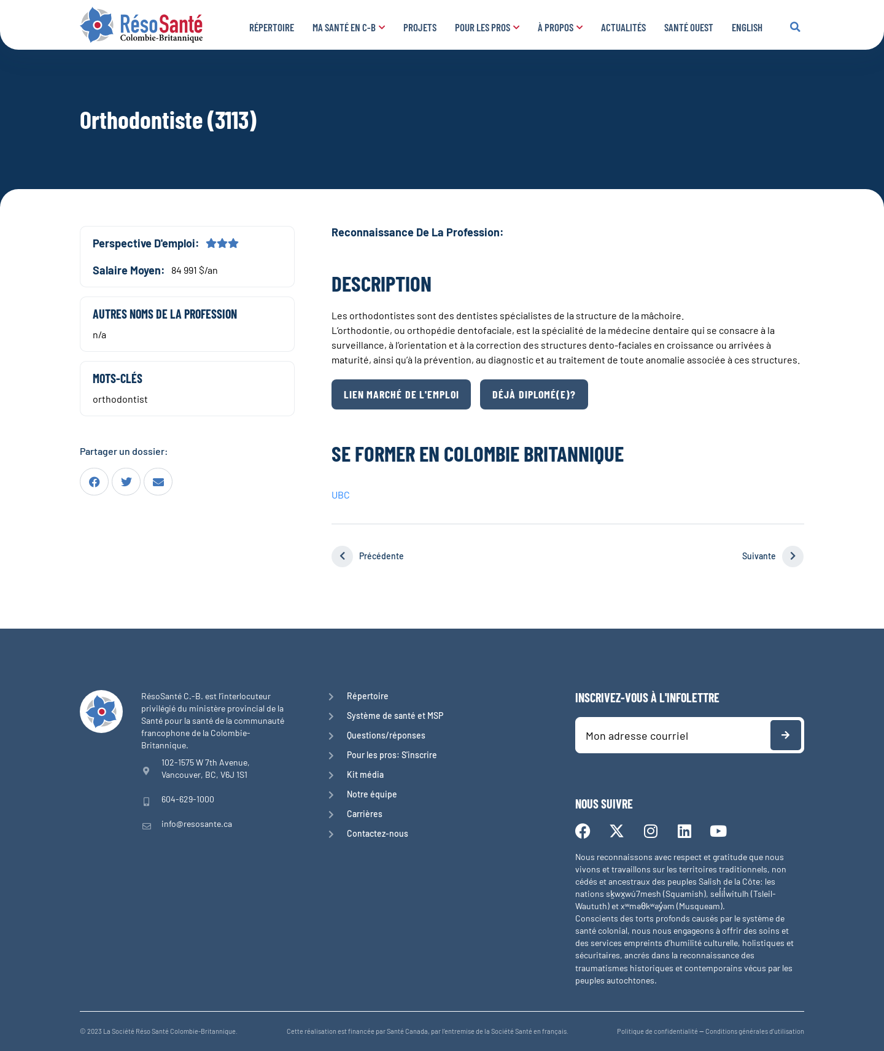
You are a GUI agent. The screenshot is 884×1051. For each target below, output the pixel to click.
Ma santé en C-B (348, 27)
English (747, 27)
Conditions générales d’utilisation (754, 1031)
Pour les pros (487, 27)
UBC (341, 494)
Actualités (623, 27)
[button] (795, 27)
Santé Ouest (688, 27)
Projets (419, 27)
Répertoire (271, 27)
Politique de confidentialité (657, 1031)
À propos (560, 27)
